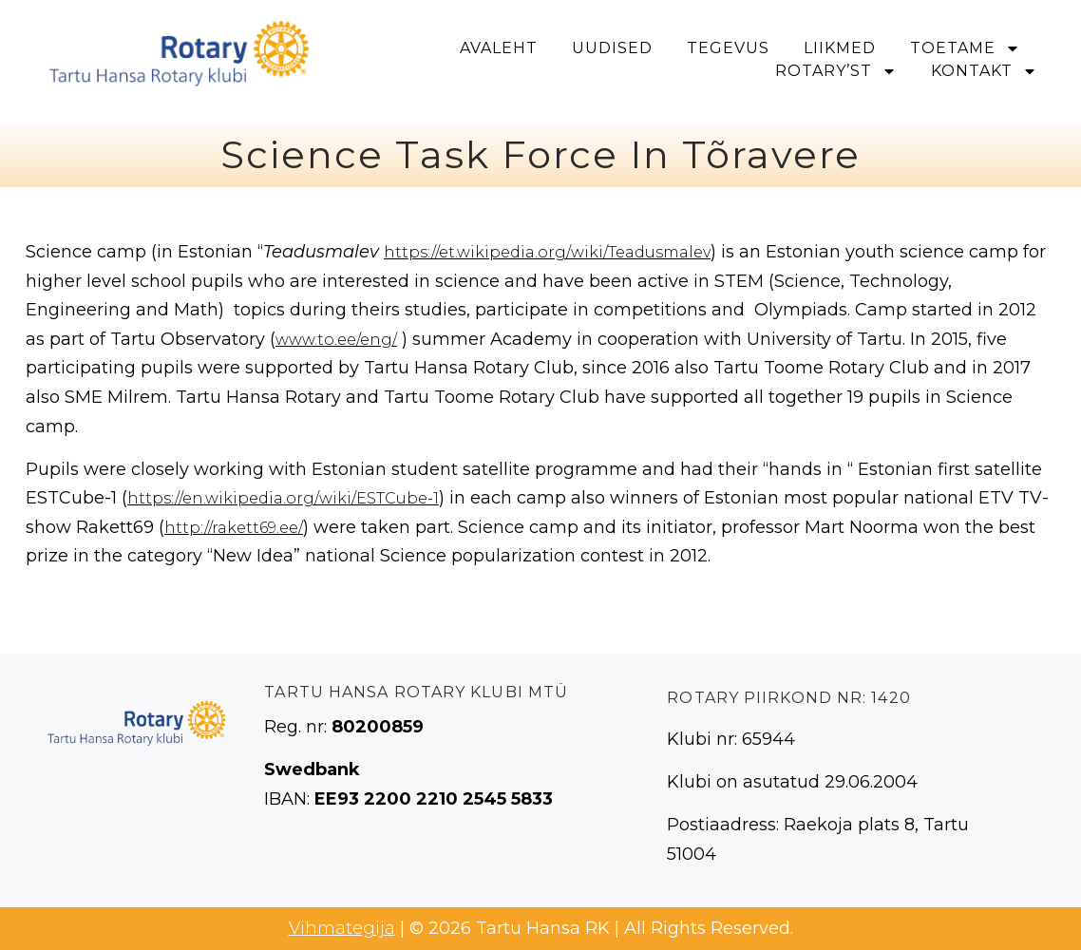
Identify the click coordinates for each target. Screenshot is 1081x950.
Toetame (965, 48)
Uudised (612, 48)
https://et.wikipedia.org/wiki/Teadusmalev (547, 252)
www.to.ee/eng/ (336, 340)
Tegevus (728, 48)
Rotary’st (836, 71)
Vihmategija (342, 928)
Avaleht (499, 48)
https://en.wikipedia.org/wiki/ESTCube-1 (283, 498)
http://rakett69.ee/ (233, 528)
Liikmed (840, 48)
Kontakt (984, 71)
